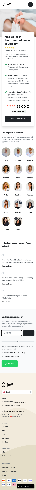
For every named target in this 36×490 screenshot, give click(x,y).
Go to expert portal (8, 456)
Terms (4, 475)
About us (5, 427)
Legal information (8, 467)
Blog (3, 434)
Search (28, 333)
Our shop (5, 442)
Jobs (3, 430)
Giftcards (5, 438)
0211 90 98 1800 (25, 486)
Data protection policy (10, 471)
